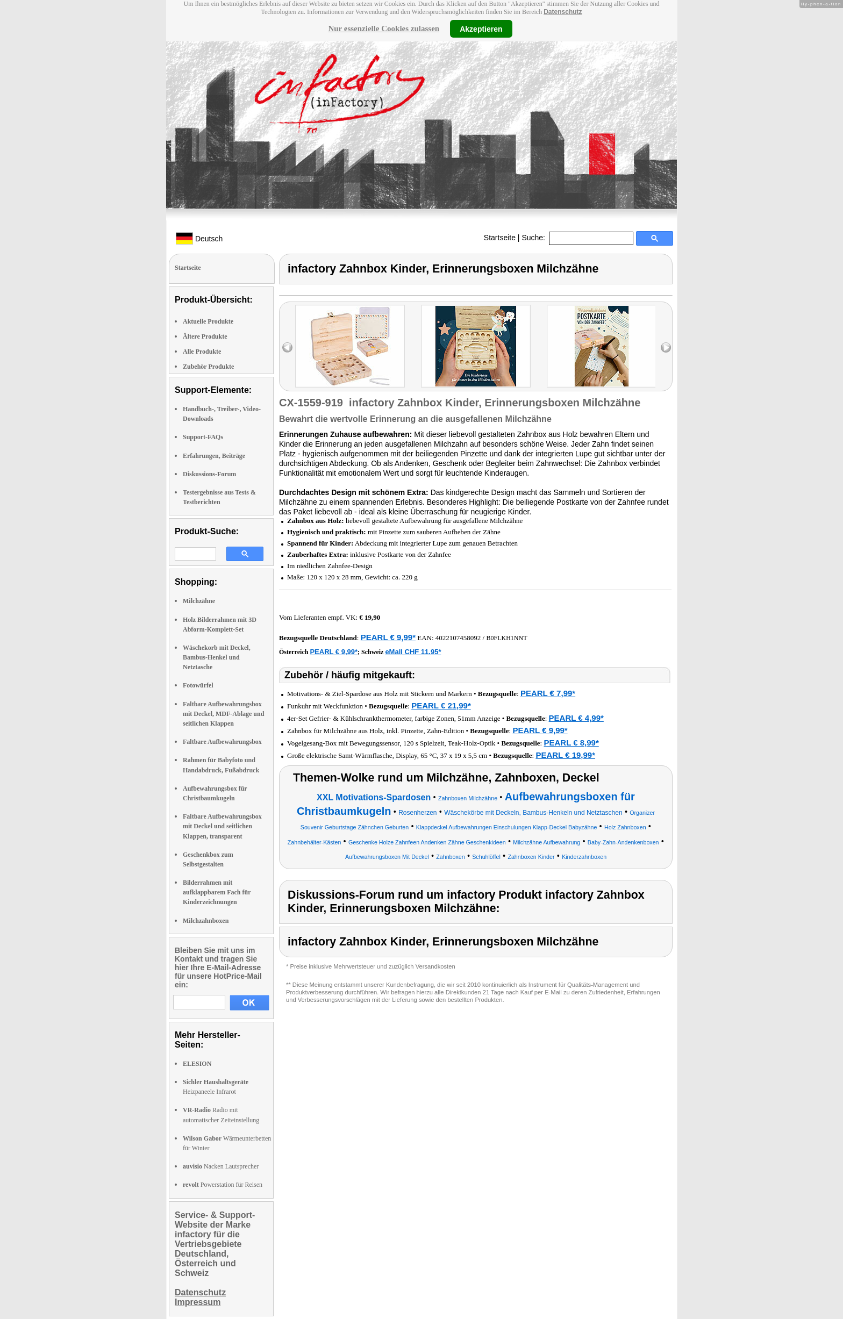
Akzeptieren (481, 28)
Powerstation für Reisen (222, 1184)
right (666, 347)
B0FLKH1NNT (506, 638)
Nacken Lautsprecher (221, 1166)
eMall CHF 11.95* (413, 652)
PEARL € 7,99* (547, 693)
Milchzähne (199, 601)
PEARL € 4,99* (576, 717)
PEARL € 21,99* (441, 705)
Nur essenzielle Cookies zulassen (383, 28)
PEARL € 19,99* (565, 754)
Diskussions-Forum (209, 474)
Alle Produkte (202, 351)
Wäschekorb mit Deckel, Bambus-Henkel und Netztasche (217, 657)
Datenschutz (563, 12)
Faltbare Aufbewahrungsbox (222, 741)
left (287, 347)
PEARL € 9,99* (388, 637)
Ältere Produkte (205, 336)
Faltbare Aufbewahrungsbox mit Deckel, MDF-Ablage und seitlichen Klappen (223, 713)
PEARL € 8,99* (571, 742)
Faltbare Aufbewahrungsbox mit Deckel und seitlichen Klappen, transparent (222, 826)
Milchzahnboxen (205, 920)
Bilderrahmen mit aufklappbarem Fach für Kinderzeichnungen (217, 892)
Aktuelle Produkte (208, 321)
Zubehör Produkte (208, 366)
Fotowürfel (198, 685)
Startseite (500, 237)
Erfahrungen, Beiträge (214, 456)
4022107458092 (458, 638)
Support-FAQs (203, 437)
